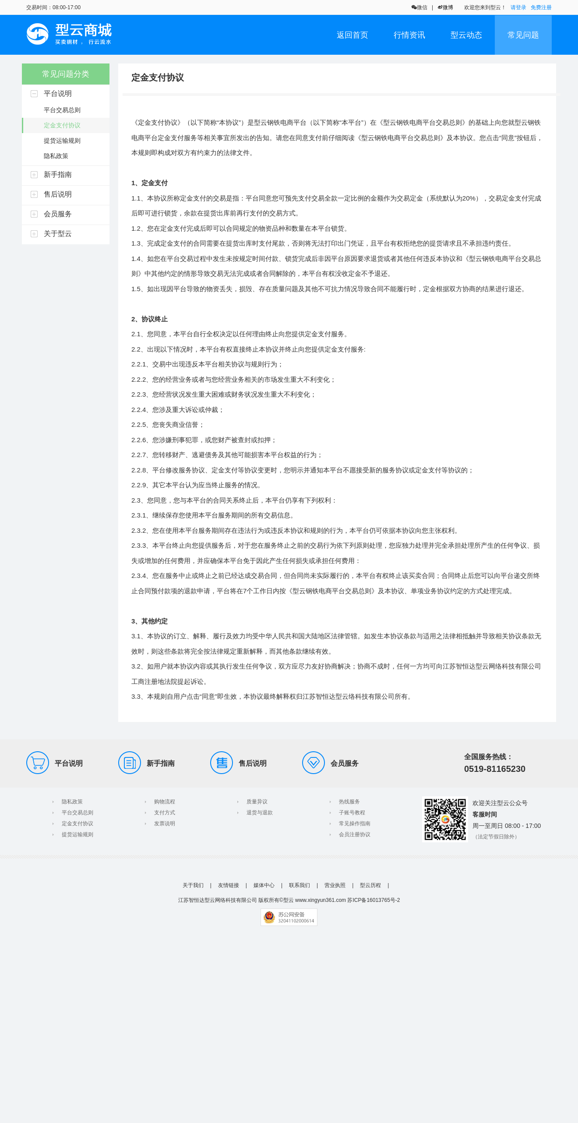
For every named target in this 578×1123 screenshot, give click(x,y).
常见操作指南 (354, 823)
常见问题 (523, 35)
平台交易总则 (77, 813)
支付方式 (164, 813)
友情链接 (228, 885)
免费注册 (541, 7)
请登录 (518, 7)
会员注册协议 (354, 834)
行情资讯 (409, 35)
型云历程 (370, 885)
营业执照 (334, 885)
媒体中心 (264, 885)
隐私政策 (72, 802)
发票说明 (164, 823)
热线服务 (349, 802)
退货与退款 (260, 813)
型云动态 (466, 35)
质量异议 (257, 802)
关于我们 (193, 885)
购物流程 (164, 802)
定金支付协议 (77, 823)
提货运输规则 (77, 834)
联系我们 (299, 885)
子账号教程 (352, 813)
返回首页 (352, 35)
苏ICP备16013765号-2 (373, 900)
